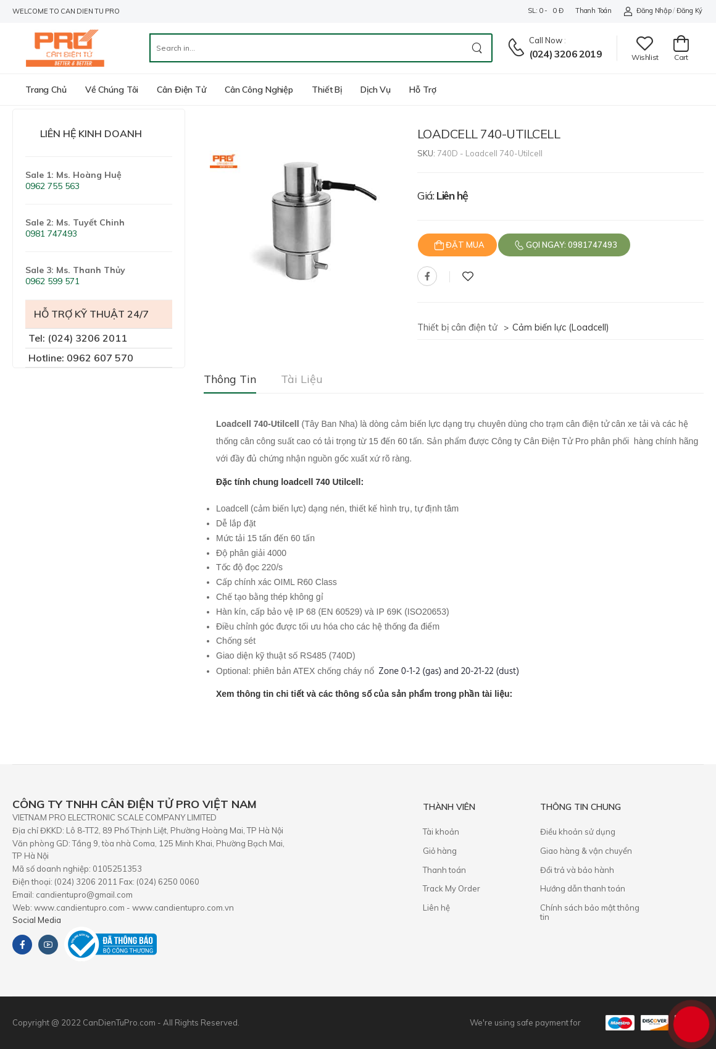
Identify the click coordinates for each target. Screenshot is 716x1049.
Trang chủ (46, 89)
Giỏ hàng (440, 851)
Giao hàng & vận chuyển (586, 851)
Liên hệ (436, 907)
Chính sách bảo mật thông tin (589, 912)
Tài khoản (441, 831)
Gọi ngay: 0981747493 (570, 245)
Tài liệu (302, 379)
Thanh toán (593, 10)
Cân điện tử (181, 89)
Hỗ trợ (422, 89)
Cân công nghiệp (259, 89)
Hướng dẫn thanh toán (582, 888)
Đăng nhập (647, 10)
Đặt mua (464, 245)
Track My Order (451, 888)
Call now (545, 40)
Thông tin (230, 379)
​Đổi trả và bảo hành (577, 870)
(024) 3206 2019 (565, 54)
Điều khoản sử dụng (577, 831)
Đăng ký (689, 10)
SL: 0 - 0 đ (545, 10)
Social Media (36, 920)
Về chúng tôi (112, 89)
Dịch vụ (375, 89)
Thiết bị (327, 89)
